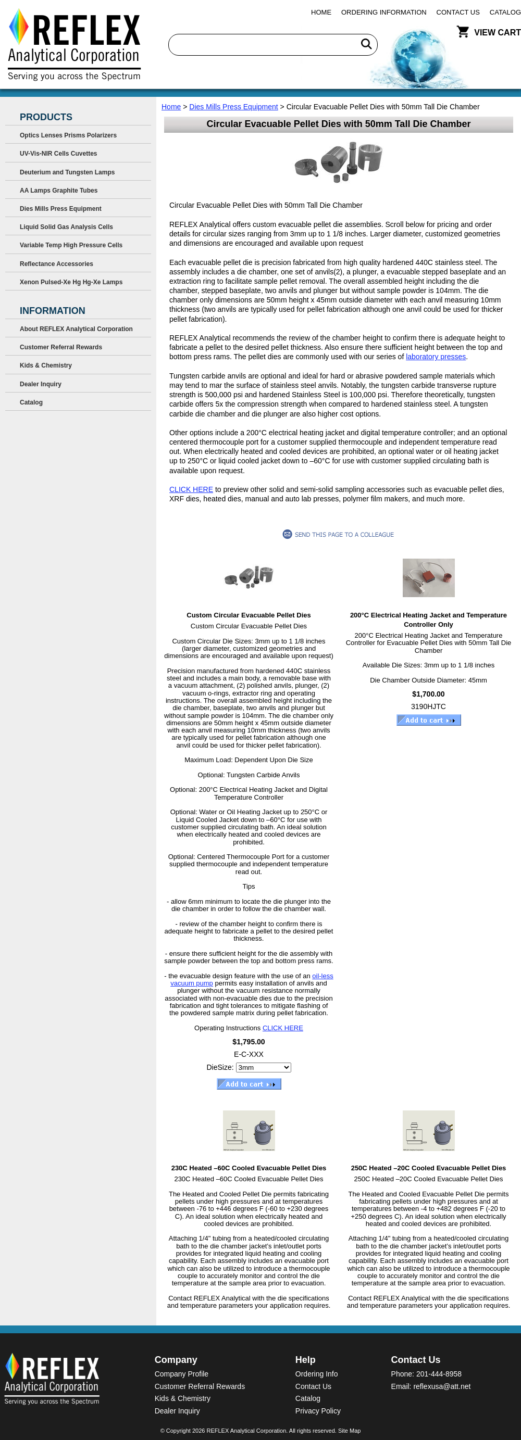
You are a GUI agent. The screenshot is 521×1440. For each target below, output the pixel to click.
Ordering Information (384, 12)
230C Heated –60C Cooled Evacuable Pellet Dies (249, 1168)
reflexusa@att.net (441, 1386)
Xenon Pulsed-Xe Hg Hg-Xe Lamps (71, 282)
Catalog (505, 12)
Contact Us (458, 12)
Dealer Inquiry (40, 384)
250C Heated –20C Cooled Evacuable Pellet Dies (428, 1168)
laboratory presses (436, 356)
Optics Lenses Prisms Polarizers (68, 135)
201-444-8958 (439, 1374)
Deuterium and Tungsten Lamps (67, 172)
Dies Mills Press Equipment (233, 107)
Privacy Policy (318, 1411)
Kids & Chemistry (46, 365)
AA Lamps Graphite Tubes (58, 190)
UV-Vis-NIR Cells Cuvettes (58, 153)
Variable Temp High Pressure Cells (71, 245)
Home (321, 12)
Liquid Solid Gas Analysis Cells (66, 227)
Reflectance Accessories (56, 264)
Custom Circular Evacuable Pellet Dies (249, 615)
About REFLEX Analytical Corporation (76, 329)
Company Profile (182, 1374)
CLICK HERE (191, 489)
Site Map (349, 1431)
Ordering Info (316, 1374)
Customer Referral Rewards (61, 347)
